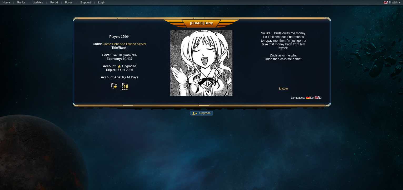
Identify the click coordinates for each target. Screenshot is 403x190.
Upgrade (204, 113)
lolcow (283, 89)
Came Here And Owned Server (124, 44)
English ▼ (392, 2)
